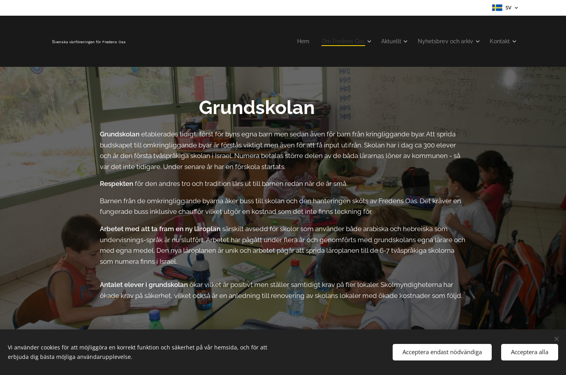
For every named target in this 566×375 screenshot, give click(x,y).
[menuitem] (293, 41)
